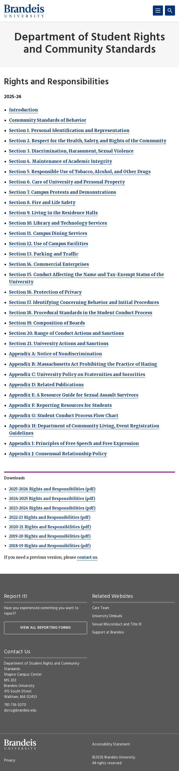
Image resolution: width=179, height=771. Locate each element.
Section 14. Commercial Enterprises (49, 264)
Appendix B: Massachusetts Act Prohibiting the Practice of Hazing (83, 364)
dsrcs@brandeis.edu (20, 711)
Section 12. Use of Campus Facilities (48, 243)
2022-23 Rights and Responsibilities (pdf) (49, 517)
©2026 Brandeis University (113, 757)
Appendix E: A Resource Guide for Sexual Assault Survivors (73, 395)
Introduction (23, 110)
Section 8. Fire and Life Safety (42, 202)
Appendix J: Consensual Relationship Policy (58, 454)
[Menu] (158, 11)
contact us (87, 557)
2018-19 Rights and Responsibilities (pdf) (50, 545)
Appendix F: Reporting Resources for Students (60, 405)
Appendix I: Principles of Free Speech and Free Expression (74, 443)
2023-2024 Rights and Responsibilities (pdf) (52, 508)
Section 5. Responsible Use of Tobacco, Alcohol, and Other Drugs (80, 171)
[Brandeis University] (24, 11)
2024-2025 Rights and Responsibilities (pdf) (52, 498)
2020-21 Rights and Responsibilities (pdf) (50, 527)
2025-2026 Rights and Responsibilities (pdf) (52, 489)
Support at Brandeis (108, 632)
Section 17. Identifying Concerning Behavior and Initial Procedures (84, 302)
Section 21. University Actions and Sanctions (58, 343)
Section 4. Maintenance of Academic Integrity (60, 161)
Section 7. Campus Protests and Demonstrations (62, 192)
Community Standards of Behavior (47, 120)
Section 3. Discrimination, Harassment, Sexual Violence (71, 151)
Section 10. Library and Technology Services (58, 223)
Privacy (9, 760)
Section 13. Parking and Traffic (43, 254)
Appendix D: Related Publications (46, 385)
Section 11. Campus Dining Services (48, 233)
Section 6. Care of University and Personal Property (67, 182)
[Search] (170, 11)
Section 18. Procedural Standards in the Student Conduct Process (80, 312)
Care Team (100, 608)
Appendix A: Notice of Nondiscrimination (55, 354)
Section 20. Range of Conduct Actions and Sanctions (66, 333)
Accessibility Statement (111, 744)
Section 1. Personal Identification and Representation (69, 130)
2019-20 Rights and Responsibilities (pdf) (50, 536)
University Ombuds (107, 616)
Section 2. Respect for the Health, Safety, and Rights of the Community (87, 141)
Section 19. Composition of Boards (47, 323)
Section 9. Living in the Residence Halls (53, 213)
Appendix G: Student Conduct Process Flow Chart (63, 415)
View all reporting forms (45, 628)
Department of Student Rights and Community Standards (89, 44)
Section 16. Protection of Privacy (45, 292)
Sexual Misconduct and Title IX (117, 624)
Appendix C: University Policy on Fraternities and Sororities (77, 374)
